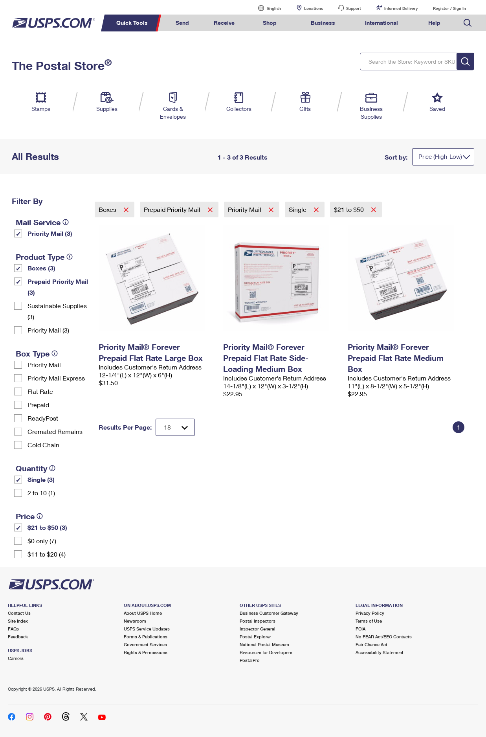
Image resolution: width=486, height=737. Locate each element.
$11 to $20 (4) (47, 554)
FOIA (360, 628)
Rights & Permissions (145, 652)
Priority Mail (44, 364)
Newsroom (135, 620)
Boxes (108, 209)
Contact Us (19, 613)
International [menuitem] (381, 22)
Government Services (145, 644)
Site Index (18, 620)
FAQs (13, 628)
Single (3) (41, 479)
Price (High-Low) (440, 156)
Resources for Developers (266, 652)
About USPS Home (143, 613)
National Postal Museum (264, 644)
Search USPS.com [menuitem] (467, 23)
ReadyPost (43, 418)
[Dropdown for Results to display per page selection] (175, 427)
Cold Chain (43, 444)
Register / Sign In (449, 8)
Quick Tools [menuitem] (132, 22)
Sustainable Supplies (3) (57, 311)
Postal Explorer (255, 636)
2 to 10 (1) (41, 492)
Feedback (18, 636)
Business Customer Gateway (269, 613)
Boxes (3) (41, 268)
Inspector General (257, 628)
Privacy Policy (370, 613)
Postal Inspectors (257, 620)
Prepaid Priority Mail (173, 209)
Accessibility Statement (379, 652)
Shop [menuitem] (270, 22)
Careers (16, 658)
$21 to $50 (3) (47, 527)
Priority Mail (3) (50, 233)
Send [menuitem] (182, 22)
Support (353, 8)
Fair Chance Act (371, 644)
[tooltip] (65, 222)
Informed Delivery (401, 8)
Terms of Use (369, 620)
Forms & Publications (145, 636)
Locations (313, 8)
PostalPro (250, 660)
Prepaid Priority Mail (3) (58, 287)
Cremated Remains (55, 431)
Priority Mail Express (56, 378)
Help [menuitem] (434, 22)
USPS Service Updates (147, 628)
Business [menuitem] (323, 22)
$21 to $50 (349, 209)
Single (298, 209)
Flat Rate (40, 391)
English (266, 8)
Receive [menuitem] (224, 22)
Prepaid (38, 404)
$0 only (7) (42, 540)
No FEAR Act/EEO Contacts (384, 636)
